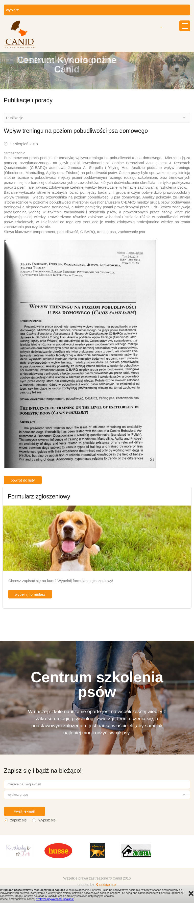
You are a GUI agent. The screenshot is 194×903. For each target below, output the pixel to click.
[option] (97, 70)
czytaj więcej (66, 79)
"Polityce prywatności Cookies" (55, 898)
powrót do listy (23, 480)
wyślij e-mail (24, 811)
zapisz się (18, 820)
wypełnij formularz (30, 594)
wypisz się (47, 820)
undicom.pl (107, 885)
